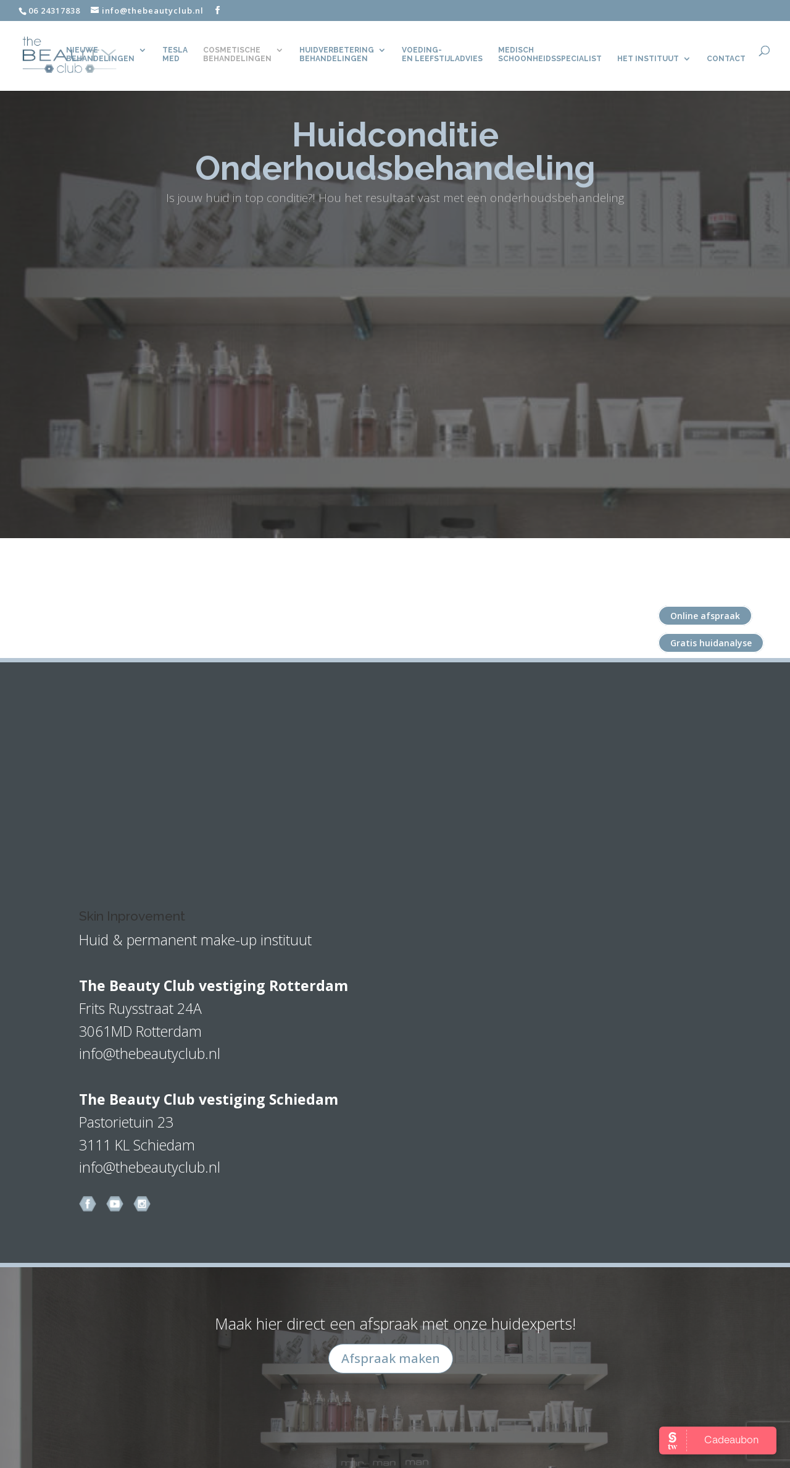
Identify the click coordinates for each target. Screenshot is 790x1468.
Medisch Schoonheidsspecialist (550, 55)
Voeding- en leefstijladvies (442, 55)
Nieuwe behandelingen (100, 55)
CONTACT (726, 59)
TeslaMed (175, 55)
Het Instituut (648, 59)
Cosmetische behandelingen (237, 55)
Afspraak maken (390, 1358)
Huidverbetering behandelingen (336, 55)
